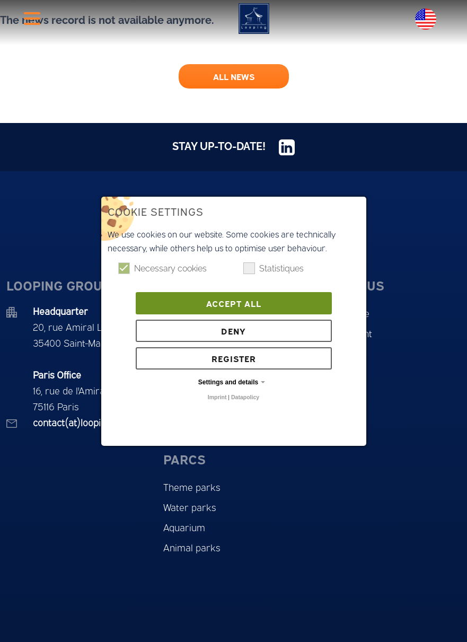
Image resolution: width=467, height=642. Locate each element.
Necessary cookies (162, 268)
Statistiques (273, 268)
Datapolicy (245, 397)
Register (234, 358)
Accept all (233, 303)
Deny (233, 331)
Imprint (217, 397)
